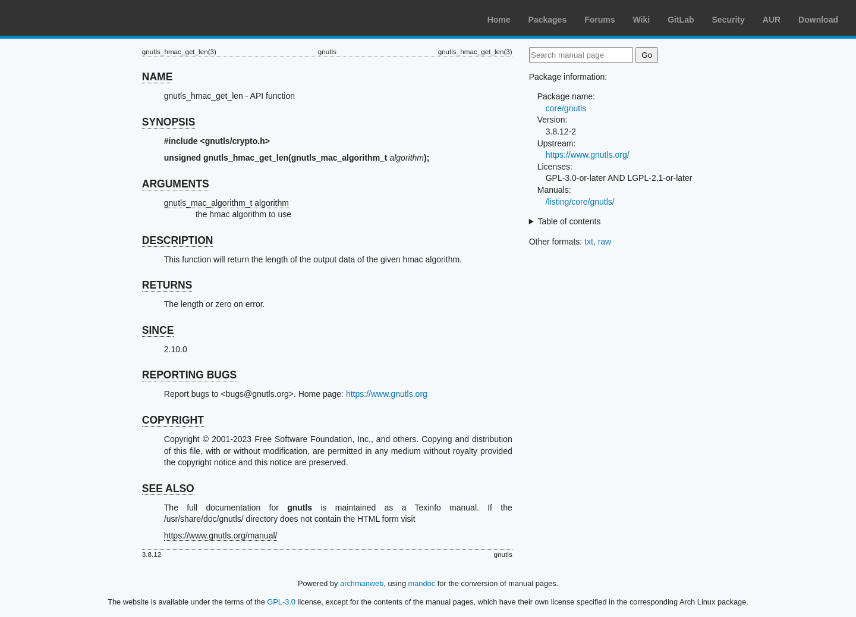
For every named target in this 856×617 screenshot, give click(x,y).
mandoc (422, 583)
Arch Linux (65, 18)
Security (728, 19)
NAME (157, 77)
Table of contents (569, 221)
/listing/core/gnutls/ (580, 201)
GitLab (681, 19)
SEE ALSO (168, 488)
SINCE (158, 330)
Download (818, 19)
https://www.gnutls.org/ (588, 154)
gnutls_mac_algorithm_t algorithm (226, 203)
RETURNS (167, 285)
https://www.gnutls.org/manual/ (221, 535)
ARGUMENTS (175, 184)
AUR (772, 19)
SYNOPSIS (168, 122)
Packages (547, 19)
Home (499, 19)
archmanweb (361, 583)
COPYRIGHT (173, 420)
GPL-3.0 (281, 601)
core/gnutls (566, 108)
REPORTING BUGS (189, 375)
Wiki (641, 19)
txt (588, 241)
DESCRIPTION (177, 240)
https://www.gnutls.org (386, 394)
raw (605, 241)
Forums (599, 19)
